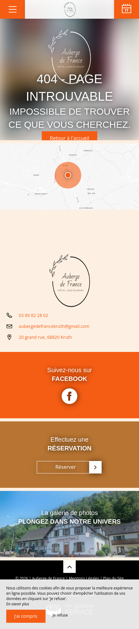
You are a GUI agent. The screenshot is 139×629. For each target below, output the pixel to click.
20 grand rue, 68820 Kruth (45, 337)
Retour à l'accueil (69, 138)
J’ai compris (25, 616)
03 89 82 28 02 (33, 315)
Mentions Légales (84, 578)
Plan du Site (113, 578)
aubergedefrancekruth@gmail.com (54, 326)
